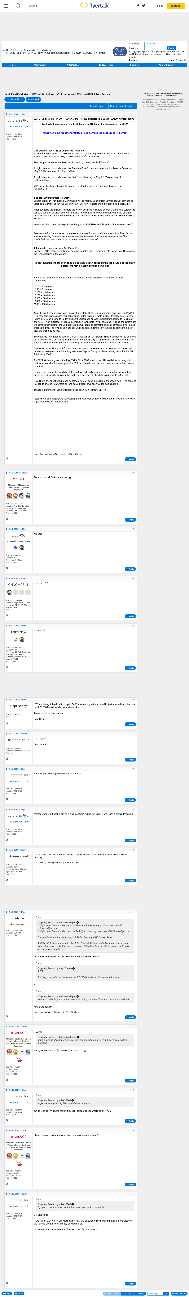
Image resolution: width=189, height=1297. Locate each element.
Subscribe (33, 99)
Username (134, 44)
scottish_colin (18, 740)
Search (134, 65)
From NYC (18, 632)
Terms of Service (170, 96)
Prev (116, 1294)
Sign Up (176, 5)
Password (134, 48)
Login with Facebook (120, 51)
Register (133, 60)
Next (132, 1294)
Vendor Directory (166, 65)
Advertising (165, 93)
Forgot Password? (177, 60)
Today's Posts (106, 65)
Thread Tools (96, 106)
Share (19, 1293)
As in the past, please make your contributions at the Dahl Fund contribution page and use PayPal (84, 313)
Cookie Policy (176, 93)
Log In (159, 5)
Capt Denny (18, 706)
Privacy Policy (139, 54)
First (107, 1294)
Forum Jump (179, 1294)
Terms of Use (178, 51)
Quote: (39, 917)
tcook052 (19, 535)
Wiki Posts (73, 65)
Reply (15, 99)
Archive (156, 93)
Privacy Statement (154, 96)
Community (41, 65)
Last (141, 1294)
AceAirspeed (18, 856)
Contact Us (147, 93)
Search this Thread (121, 106)
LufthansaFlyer (19, 120)
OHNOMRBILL (18, 585)
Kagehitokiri (18, 918)
